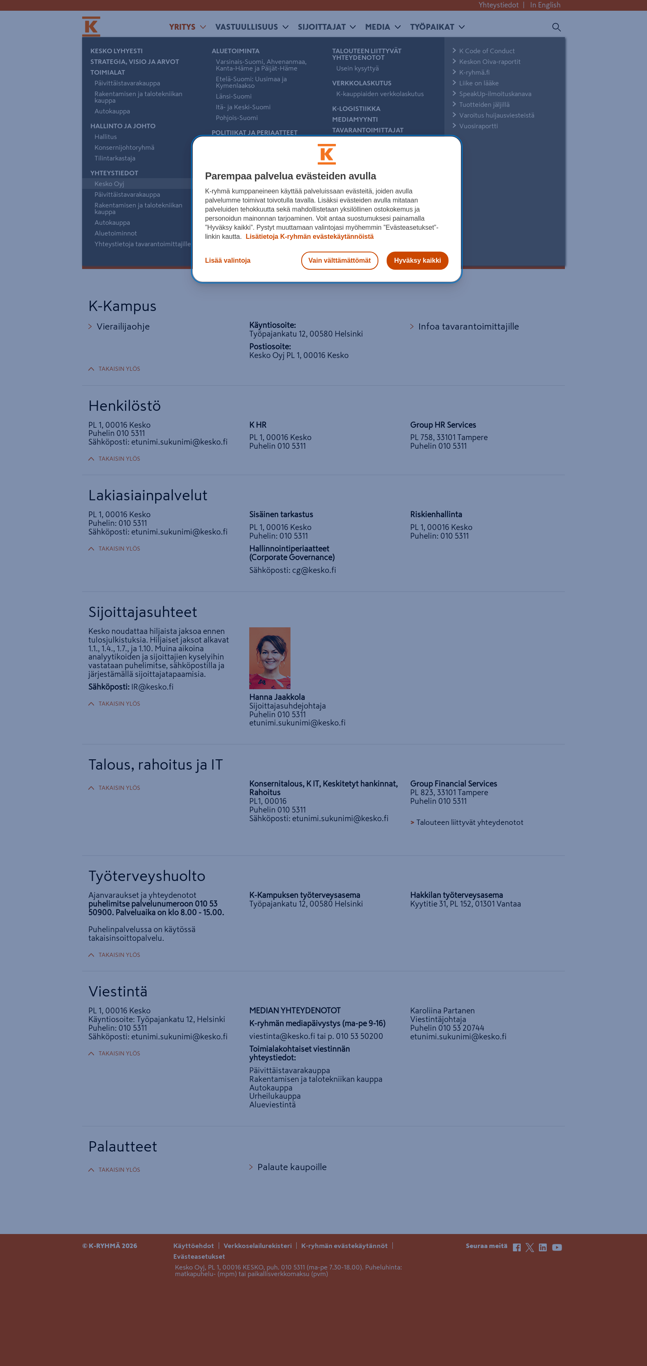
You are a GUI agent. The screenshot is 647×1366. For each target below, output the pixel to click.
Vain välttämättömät (340, 260)
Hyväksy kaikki (417, 260)
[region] (327, 209)
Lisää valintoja (227, 260)
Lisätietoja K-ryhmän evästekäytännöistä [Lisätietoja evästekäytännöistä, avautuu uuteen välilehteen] (309, 236)
